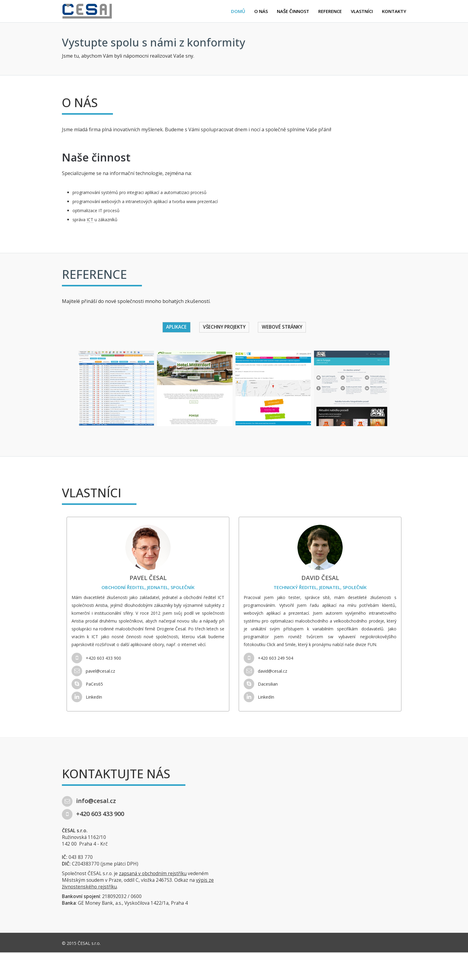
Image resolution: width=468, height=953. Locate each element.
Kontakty (394, 11)
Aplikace (173, 327)
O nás (261, 11)
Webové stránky (284, 327)
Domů (238, 11)
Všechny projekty (223, 327)
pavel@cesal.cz (93, 671)
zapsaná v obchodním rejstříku (153, 874)
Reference (330, 11)
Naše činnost (293, 11)
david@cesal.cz (265, 671)
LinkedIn (87, 697)
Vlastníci (362, 11)
